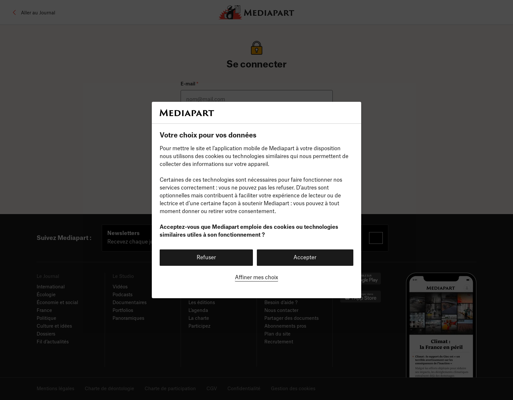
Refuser (206, 257)
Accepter (304, 257)
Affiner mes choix (256, 277)
